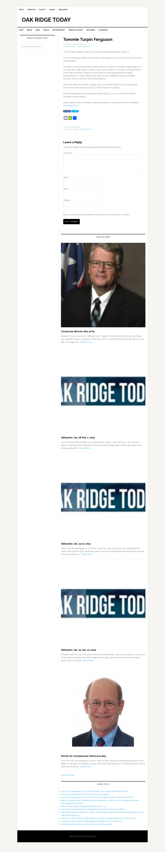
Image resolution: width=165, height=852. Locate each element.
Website (66, 203)
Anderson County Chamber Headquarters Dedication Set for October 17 (91, 824)
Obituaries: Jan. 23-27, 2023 (76, 546)
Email (66, 192)
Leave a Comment (84, 49)
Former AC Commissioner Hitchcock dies (83, 759)
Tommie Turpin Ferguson (82, 132)
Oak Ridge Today (46, 21)
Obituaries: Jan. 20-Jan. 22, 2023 (78, 652)
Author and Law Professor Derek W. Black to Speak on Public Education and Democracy (98, 821)
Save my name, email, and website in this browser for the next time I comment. (96, 217)
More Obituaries (67, 778)
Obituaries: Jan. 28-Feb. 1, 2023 (78, 440)
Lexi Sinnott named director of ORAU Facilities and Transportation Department (94, 794)
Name (66, 180)
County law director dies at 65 (78, 334)
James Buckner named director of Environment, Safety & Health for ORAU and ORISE (97, 800)
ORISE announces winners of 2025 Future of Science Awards (86, 827)
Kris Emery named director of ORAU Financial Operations (85, 797)
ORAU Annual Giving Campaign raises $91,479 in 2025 (83, 809)
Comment (68, 156)
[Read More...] (86, 345)
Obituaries (76, 130)
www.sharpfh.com (71, 108)
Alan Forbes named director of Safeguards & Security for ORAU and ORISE (92, 812)
